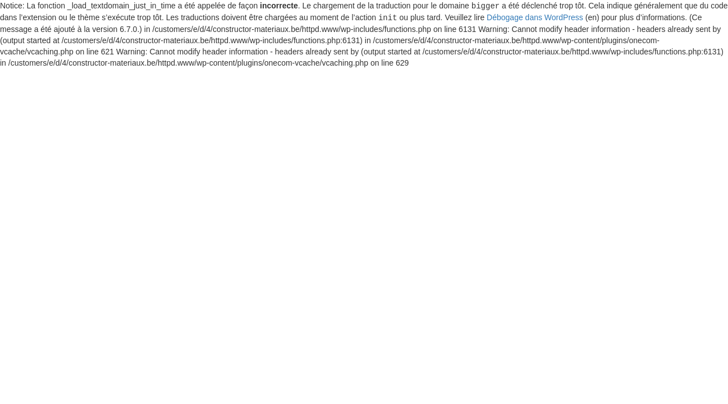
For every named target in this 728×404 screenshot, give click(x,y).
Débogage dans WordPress (535, 16)
